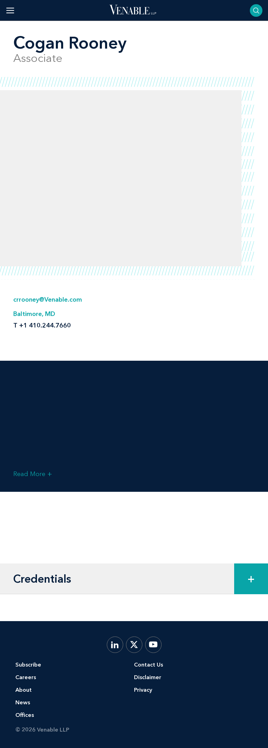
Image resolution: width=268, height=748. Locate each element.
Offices (24, 715)
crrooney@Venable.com (47, 299)
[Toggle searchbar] (256, 10)
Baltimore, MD (34, 314)
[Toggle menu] (10, 10)
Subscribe (28, 664)
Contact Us (148, 664)
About (23, 689)
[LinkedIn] (115, 644)
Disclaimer (147, 677)
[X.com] (134, 644)
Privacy (143, 689)
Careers (25, 677)
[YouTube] (153, 644)
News (22, 702)
